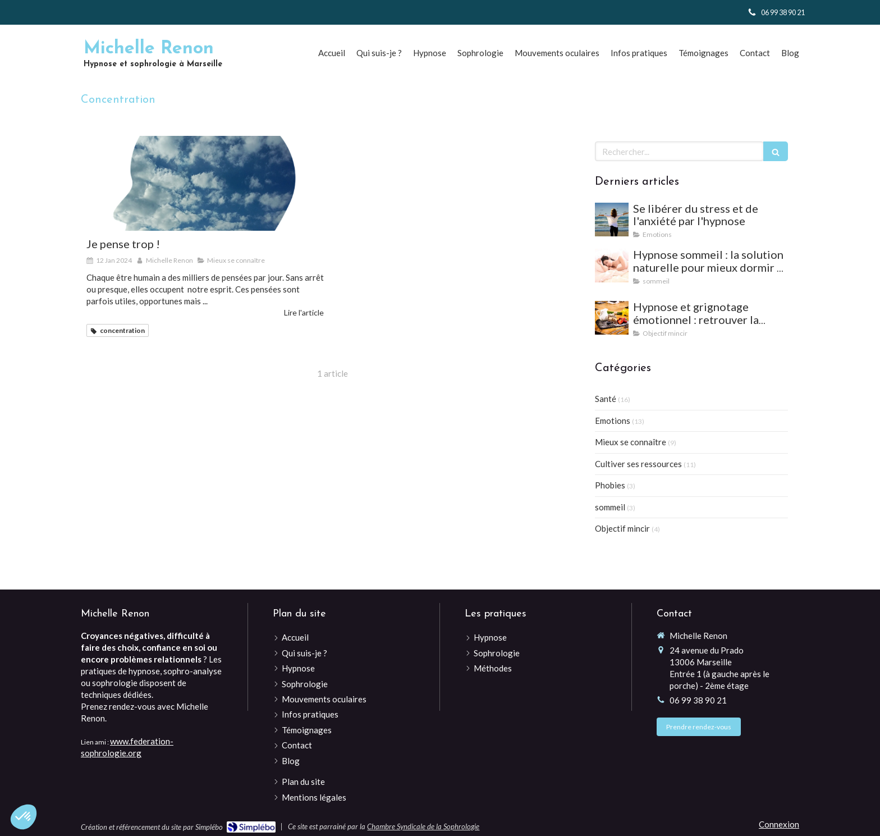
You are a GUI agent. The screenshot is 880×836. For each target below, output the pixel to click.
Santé (605, 399)
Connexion (779, 824)
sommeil (610, 507)
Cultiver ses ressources (638, 464)
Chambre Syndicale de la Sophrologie (423, 826)
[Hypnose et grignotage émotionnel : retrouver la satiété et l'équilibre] (612, 318)
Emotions (612, 420)
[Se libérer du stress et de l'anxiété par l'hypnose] (612, 219)
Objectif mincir (622, 528)
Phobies (610, 485)
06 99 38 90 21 (698, 700)
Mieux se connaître (630, 442)
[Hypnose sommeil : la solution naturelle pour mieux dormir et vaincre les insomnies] (612, 265)
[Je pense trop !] (205, 183)
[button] (23, 816)
